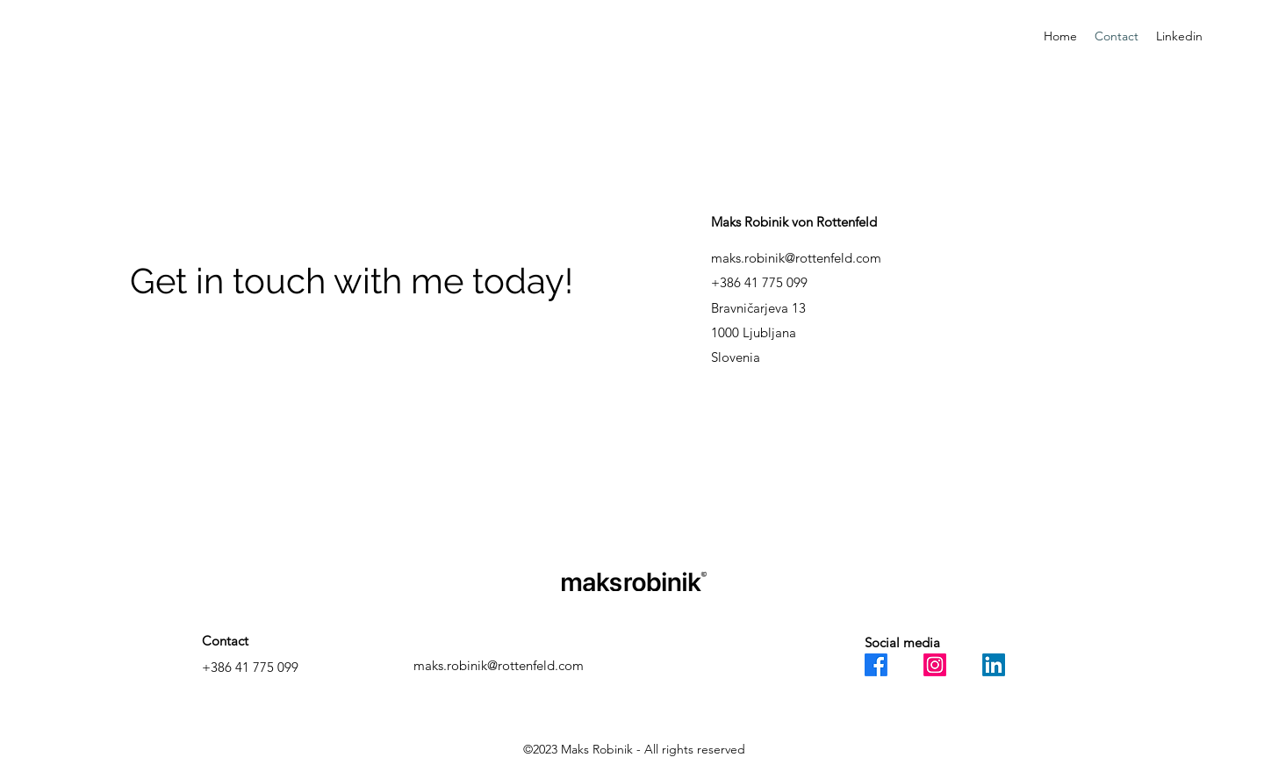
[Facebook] (876, 664)
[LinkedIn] (993, 664)
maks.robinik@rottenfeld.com (796, 257)
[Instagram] (934, 664)
